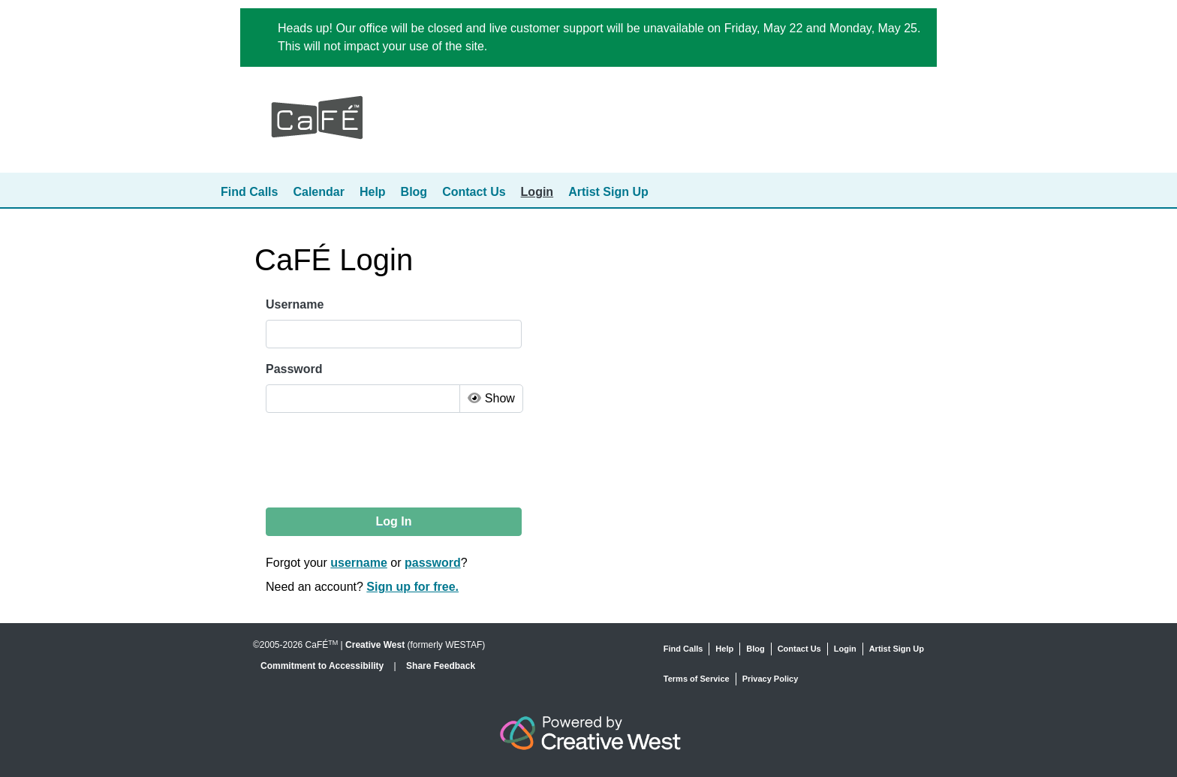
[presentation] (380, 460)
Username (295, 304)
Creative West (375, 645)
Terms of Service (697, 678)
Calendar (318, 191)
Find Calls (249, 191)
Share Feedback (440, 666)
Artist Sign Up (608, 191)
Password (294, 369)
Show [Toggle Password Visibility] (491, 398)
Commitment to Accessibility (323, 666)
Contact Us (473, 191)
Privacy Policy (770, 678)
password (433, 562)
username (358, 562)
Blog (414, 191)
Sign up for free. (412, 586)
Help (373, 191)
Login (537, 191)
